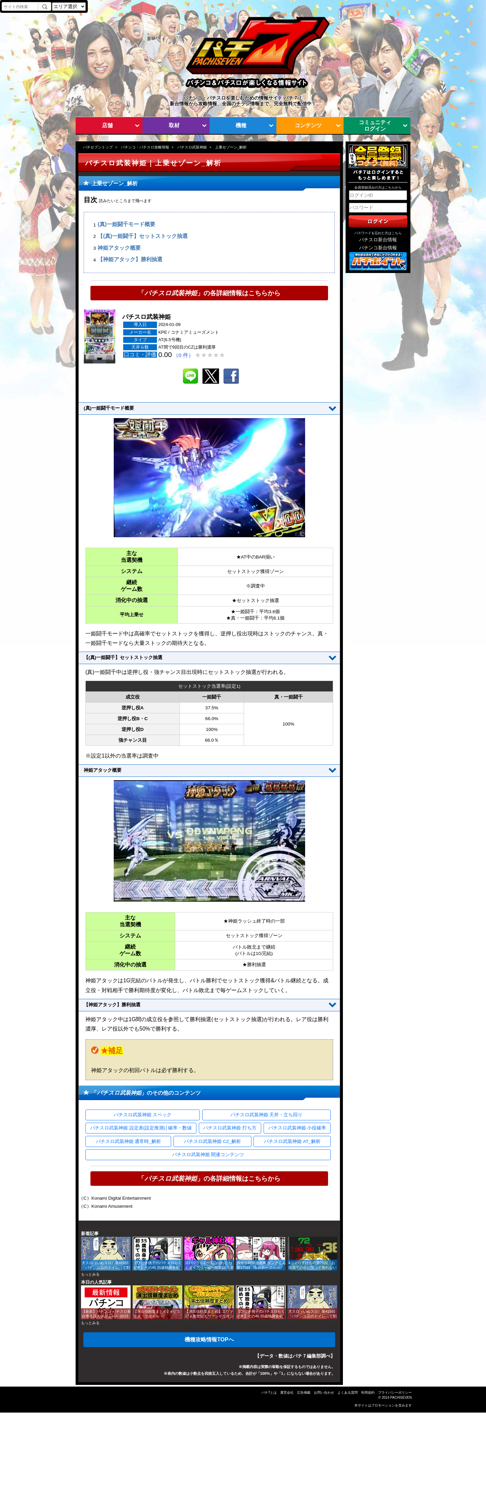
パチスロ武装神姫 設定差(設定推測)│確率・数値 (141, 1127)
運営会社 (287, 1392)
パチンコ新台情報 (378, 247)
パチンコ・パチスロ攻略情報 (145, 147)
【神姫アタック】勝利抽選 (130, 260)
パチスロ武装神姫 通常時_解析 (128, 1141)
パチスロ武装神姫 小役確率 (297, 1127)
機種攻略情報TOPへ (209, 1339)
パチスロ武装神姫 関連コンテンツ (208, 1154)
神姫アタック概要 (119, 248)
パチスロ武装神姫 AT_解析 (292, 1141)
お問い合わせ (324, 1392)
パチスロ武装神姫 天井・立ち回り (267, 1114)
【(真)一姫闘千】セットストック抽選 (143, 236)
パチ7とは (269, 1392)
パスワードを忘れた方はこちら (378, 233)
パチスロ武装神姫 (192, 147)
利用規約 (368, 1392)
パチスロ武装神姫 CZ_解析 (212, 1141)
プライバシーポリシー (395, 1392)
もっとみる (90, 1274)
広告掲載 (303, 1392)
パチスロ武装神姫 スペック (143, 1114)
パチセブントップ (98, 147)
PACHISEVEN (401, 1397)
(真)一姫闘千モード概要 (126, 224)
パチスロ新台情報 (378, 239)
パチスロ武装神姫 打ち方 (229, 1127)
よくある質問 (348, 1392)
